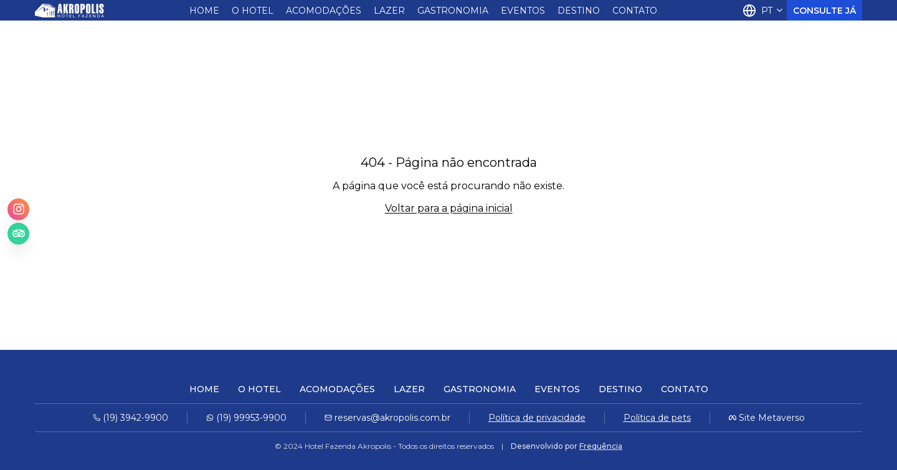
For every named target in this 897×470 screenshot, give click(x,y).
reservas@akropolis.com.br (387, 417)
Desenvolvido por (566, 446)
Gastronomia (452, 10)
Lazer (389, 10)
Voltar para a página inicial (449, 208)
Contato (634, 10)
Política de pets (657, 417)
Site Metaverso (772, 417)
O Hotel (252, 10)
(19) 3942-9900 (130, 417)
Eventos (523, 10)
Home (204, 10)
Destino (579, 10)
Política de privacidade (537, 417)
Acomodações (323, 10)
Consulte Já (824, 10)
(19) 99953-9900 (246, 417)
